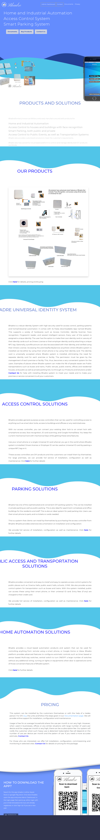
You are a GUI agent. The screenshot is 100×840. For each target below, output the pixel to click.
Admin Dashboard (48, 4)
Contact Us (33, 32)
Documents (68, 4)
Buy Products (17, 32)
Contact (60, 4)
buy (25, 716)
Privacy (77, 4)
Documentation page (74, 716)
